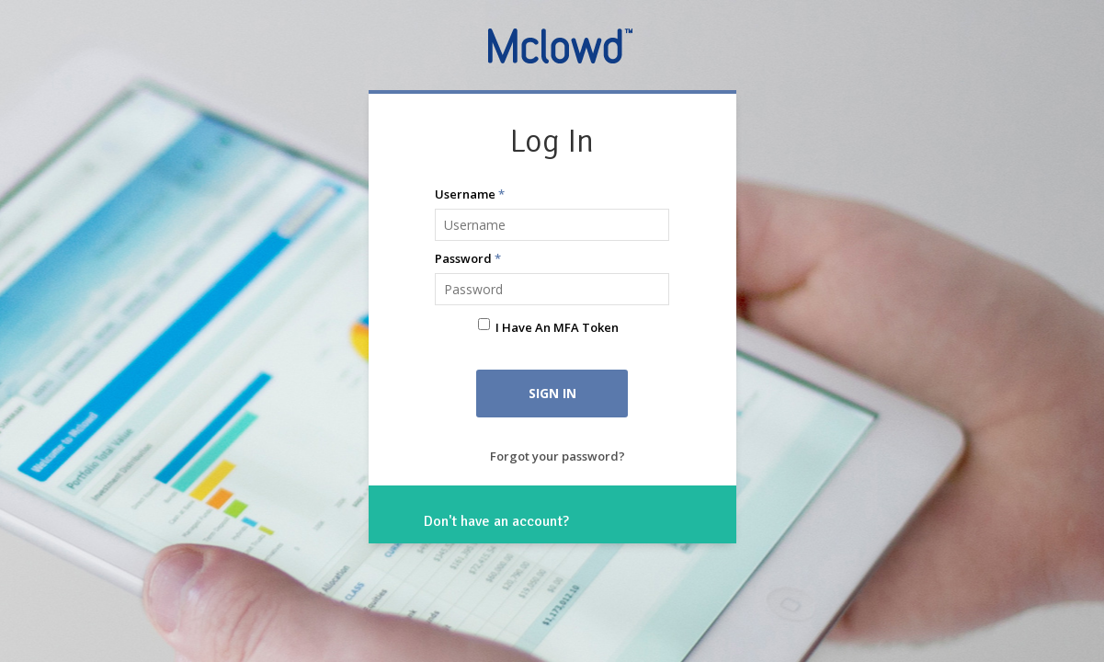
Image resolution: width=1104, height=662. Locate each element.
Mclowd (562, 45)
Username (470, 194)
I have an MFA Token (557, 327)
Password (468, 258)
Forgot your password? (557, 456)
